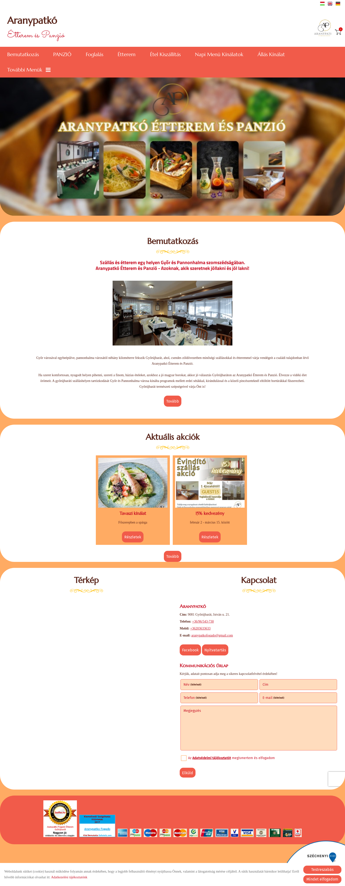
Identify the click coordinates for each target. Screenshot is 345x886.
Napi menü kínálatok (219, 54)
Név (192, 685)
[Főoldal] (324, 28)
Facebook (190, 650)
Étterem (127, 54)
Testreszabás (322, 869)
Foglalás (94, 54)
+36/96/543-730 (203, 621)
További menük (29, 70)
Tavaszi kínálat (133, 513)
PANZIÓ (62, 54)
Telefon (195, 698)
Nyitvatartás (215, 650)
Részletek (132, 537)
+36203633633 (200, 628)
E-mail (273, 698)
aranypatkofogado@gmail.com (212, 635)
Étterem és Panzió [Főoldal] (35, 28)
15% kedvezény (210, 513)
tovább (172, 401)
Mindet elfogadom (322, 879)
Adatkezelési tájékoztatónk (69, 877)
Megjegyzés (192, 711)
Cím (265, 685)
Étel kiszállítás (165, 54)
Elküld (187, 773)
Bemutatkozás (23, 54)
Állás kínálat (271, 54)
